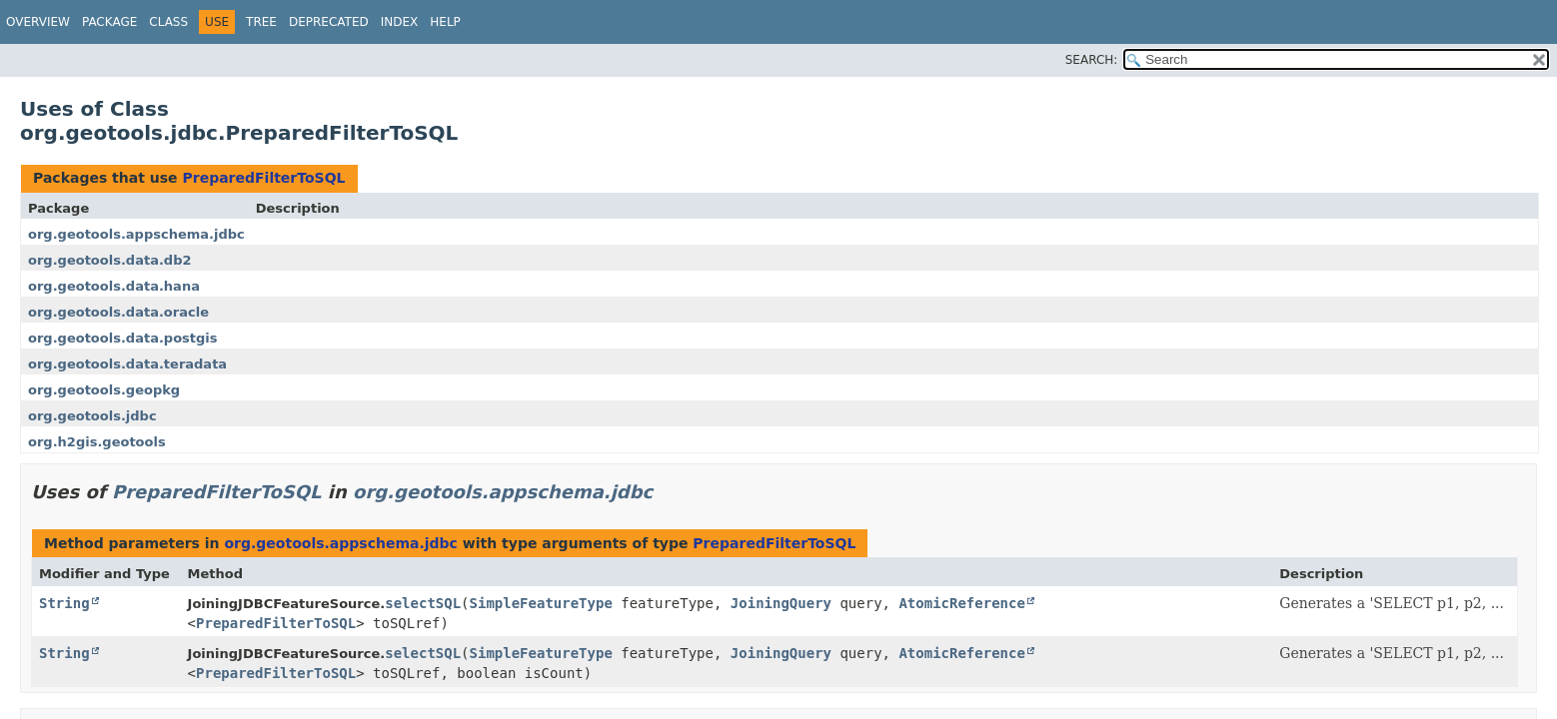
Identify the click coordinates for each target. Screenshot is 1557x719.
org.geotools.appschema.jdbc (136, 234)
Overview (38, 22)
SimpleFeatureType (541, 603)
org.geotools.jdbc (92, 415)
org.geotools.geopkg (104, 389)
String (64, 603)
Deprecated (329, 22)
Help (445, 22)
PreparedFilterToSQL (263, 178)
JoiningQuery (781, 603)
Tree (261, 22)
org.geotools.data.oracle (118, 312)
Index (400, 22)
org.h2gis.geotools (97, 441)
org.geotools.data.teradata (127, 364)
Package (109, 22)
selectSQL (423, 603)
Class (168, 22)
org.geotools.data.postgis (123, 338)
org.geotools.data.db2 (110, 260)
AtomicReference (961, 603)
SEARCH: (1091, 60)
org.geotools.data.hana (114, 286)
